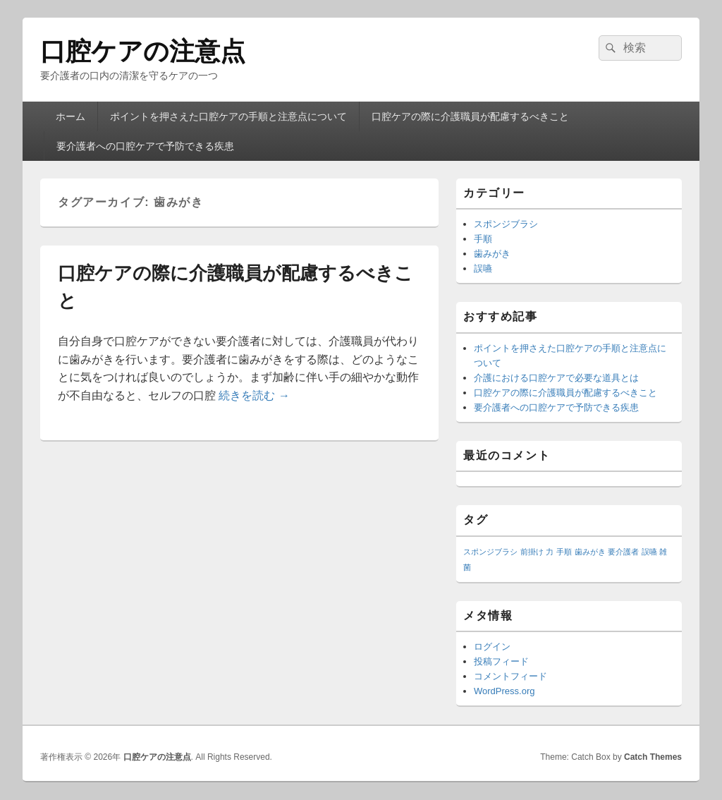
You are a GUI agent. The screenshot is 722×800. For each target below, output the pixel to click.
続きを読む (254, 395)
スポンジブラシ (506, 224)
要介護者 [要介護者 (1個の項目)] (623, 551)
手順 (483, 239)
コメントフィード (510, 676)
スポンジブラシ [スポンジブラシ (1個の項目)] (490, 551)
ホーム (70, 116)
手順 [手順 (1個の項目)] (564, 551)
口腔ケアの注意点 (142, 51)
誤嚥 (483, 268)
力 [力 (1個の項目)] (549, 551)
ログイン (492, 646)
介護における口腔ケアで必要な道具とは (556, 377)
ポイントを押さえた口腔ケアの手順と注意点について (228, 116)
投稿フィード (501, 661)
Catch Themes (653, 757)
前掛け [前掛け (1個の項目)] (532, 551)
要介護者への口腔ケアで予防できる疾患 (145, 146)
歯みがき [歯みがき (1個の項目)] (590, 551)
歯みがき (492, 253)
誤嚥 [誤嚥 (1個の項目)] (649, 551)
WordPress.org (504, 691)
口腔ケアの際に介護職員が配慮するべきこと (470, 116)
